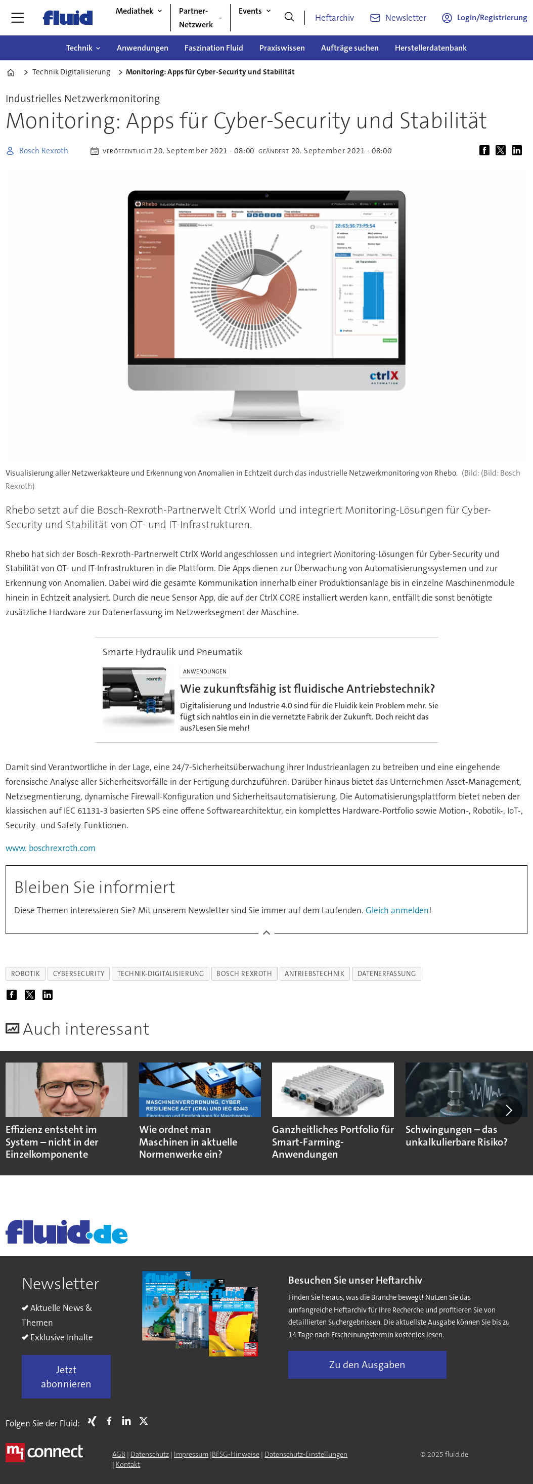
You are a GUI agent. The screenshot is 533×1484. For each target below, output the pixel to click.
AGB (118, 1454)
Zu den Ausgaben (367, 1364)
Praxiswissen (282, 48)
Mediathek (134, 11)
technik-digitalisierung (160, 973)
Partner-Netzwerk (196, 18)
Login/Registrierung (492, 17)
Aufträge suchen (350, 48)
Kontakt (128, 1464)
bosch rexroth (244, 973)
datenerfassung (387, 973)
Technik (79, 48)
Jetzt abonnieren (66, 1376)
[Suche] (289, 18)
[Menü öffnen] (17, 17)
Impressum (191, 1454)
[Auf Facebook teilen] (486, 150)
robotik (25, 973)
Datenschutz (149, 1454)
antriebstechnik (314, 973)
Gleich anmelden (397, 910)
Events (250, 11)
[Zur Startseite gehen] (68, 17)
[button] (508, 1110)
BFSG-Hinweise (235, 1454)
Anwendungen (142, 48)
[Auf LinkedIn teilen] (518, 150)
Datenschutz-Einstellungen (305, 1454)
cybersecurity (79, 973)
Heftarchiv (334, 17)
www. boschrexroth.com (51, 848)
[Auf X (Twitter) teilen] (502, 150)
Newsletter (405, 17)
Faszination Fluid (214, 48)
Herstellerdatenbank (431, 48)
